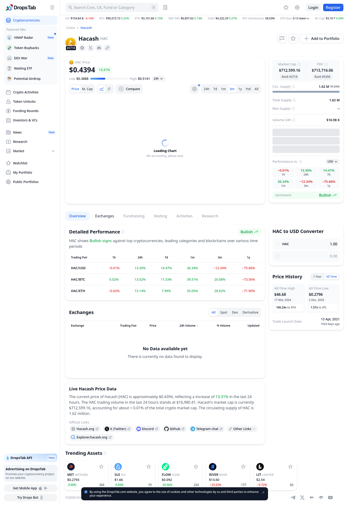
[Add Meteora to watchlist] (101, 466)
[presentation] (82, 48)
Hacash (86, 27)
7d (215, 89)
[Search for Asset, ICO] (112, 7)
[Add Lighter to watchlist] (290, 466)
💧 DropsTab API (31, 458)
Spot (223, 312)
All (256, 89)
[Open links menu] (242, 429)
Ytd (248, 89)
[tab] (75, 89)
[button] (204, 18)
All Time (331, 277)
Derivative (250, 312)
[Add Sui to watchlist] (148, 466)
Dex (235, 312)
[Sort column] (85, 325)
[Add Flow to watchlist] (196, 466)
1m (223, 89)
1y (240, 89)
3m (231, 89)
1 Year (317, 277)
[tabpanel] (165, 148)
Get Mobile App (30, 488)
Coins (70, 27)
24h (207, 89)
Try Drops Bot (30, 497)
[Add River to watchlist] (243, 466)
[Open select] (158, 78)
